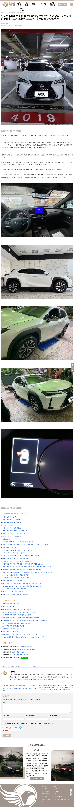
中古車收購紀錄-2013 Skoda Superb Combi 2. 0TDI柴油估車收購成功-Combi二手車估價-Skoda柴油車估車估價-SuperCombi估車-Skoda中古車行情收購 (55, 687)
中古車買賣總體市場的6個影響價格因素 (15, 531)
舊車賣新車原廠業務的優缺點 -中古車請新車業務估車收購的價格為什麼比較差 (27, 572)
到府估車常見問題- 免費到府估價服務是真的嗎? (17, 550)
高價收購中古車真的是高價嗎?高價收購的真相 (17, 561)
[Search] (71, 4)
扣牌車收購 (45, 794)
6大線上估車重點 (7, 525)
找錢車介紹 (20, 652)
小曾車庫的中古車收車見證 (21, 655)
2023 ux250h (14, 135)
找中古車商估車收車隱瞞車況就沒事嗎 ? (15, 558)
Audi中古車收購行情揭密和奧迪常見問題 (15, 575)
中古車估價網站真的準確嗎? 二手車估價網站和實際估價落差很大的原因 (25, 544)
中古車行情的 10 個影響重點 (11, 528)
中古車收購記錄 (21, 12)
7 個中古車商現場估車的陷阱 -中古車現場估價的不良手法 (20, 555)
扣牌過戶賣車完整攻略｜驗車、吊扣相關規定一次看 (18, 612)
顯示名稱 (6, 715)
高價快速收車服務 (26, 646)
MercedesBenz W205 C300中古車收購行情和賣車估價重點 (21, 586)
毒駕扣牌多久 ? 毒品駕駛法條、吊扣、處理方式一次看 (19, 634)
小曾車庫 (20, 25)
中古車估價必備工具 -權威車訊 (12, 520)
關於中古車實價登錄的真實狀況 (12, 536)
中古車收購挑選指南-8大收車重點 (13, 580)
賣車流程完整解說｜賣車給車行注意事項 (15, 594)
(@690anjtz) (59, 796)
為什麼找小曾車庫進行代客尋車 (27, 649)
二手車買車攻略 (52, 4)
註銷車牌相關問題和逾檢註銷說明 (13, 626)
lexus (23, 666)
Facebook (58, 789)
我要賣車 (34, 4)
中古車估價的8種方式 (9, 517)
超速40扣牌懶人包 (8, 606)
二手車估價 (19, 4)
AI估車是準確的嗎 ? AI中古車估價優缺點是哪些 (17, 542)
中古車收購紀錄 (35, 666)
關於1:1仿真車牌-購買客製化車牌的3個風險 (16, 623)
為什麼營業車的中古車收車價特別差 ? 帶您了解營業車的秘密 (21, 569)
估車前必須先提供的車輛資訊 (11, 522)
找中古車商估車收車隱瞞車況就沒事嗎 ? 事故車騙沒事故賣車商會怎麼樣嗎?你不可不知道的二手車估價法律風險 (18, 688)
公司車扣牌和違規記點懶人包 (11, 631)
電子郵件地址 (30, 715)
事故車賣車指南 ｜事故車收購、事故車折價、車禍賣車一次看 (21, 583)
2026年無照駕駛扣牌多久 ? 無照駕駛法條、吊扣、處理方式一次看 (23, 637)
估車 (42, 162)
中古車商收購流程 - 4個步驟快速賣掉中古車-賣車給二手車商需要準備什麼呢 (26, 567)
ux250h (28, 666)
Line (56, 794)
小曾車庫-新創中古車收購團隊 (8, 12)
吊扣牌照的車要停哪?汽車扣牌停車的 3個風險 (17, 615)
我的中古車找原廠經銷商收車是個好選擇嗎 (16, 578)
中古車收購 (26, 4)
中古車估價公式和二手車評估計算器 (13, 533)
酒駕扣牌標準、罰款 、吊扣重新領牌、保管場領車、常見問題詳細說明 (24, 620)
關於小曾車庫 (21, 9)
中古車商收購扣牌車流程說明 (11, 604)
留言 (5, 702)
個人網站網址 (53, 715)
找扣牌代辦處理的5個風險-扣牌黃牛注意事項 (16, 609)
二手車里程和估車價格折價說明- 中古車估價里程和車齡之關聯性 (22, 564)
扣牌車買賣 (43, 4)
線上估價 (44, 789)
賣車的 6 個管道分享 (9, 539)
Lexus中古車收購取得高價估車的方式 (14, 589)
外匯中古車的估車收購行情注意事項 (13, 553)
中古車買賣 (45, 796)
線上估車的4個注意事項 (10, 547)
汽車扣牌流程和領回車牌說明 (11, 629)
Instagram (58, 791)
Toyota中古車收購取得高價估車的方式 (14, 591)
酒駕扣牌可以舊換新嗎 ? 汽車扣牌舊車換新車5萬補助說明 (20, 618)
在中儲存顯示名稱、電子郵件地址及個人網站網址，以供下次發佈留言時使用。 (29, 723)
